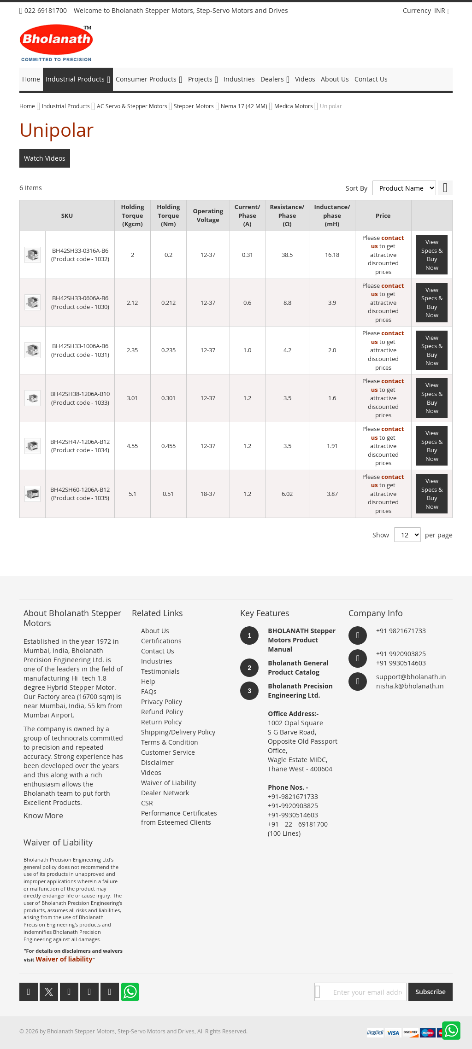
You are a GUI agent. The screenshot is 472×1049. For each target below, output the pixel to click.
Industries (156, 661)
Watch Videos (44, 158)
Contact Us (157, 651)
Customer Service (168, 752)
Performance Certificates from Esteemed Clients (179, 818)
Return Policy (161, 721)
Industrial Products (66, 106)
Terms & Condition (169, 742)
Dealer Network (165, 792)
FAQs (149, 691)
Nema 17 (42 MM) (245, 106)
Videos (151, 772)
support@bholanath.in (411, 676)
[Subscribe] (430, 992)
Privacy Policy (161, 701)
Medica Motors (294, 106)
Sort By (356, 188)
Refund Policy (162, 711)
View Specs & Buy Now (431, 255)
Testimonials (160, 671)
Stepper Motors (194, 106)
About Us (155, 630)
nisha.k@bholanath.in (410, 686)
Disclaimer (157, 762)
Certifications (161, 640)
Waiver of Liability (168, 782)
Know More (43, 815)
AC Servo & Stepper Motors (133, 106)
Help (148, 681)
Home (27, 106)
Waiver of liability (63, 959)
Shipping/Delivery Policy (178, 732)
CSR (147, 802)
